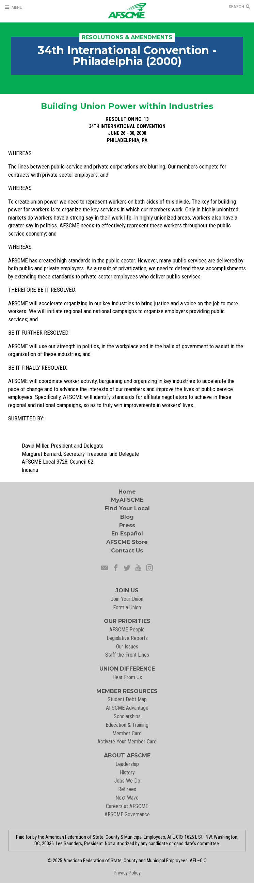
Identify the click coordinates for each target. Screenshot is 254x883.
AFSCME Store (127, 542)
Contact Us (127, 550)
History (127, 772)
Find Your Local (127, 508)
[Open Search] (239, 7)
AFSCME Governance (127, 814)
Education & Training (127, 725)
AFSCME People (127, 629)
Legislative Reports (127, 638)
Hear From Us (127, 677)
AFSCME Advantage (127, 708)
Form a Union (127, 607)
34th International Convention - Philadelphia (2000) (127, 56)
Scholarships (127, 716)
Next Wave (127, 797)
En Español (127, 533)
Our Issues (127, 646)
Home (127, 491)
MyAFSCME (127, 500)
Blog (127, 517)
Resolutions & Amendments (127, 37)
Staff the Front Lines (127, 655)
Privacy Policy (127, 873)
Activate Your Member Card (127, 741)
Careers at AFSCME (127, 806)
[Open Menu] (13, 7)
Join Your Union (127, 599)
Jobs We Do (127, 780)
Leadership (127, 764)
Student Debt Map (127, 699)
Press (127, 525)
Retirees (127, 789)
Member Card (127, 733)
